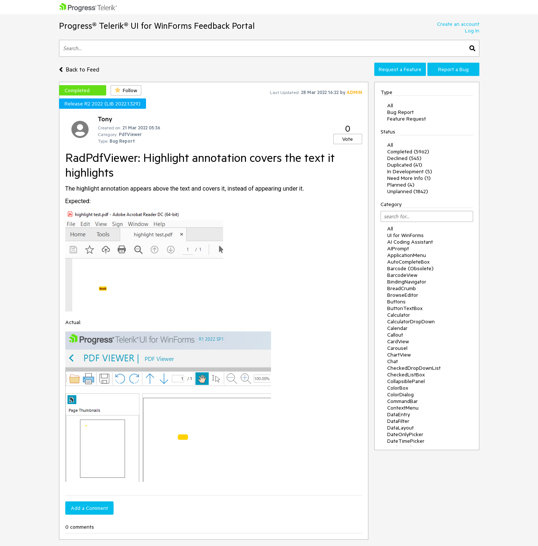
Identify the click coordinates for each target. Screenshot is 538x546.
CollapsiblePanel (406, 381)
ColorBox (397, 388)
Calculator (398, 315)
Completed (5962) (408, 151)
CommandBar (402, 401)
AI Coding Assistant (410, 242)
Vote (347, 139)
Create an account (458, 24)
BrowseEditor (402, 295)
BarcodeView (402, 275)
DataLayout (400, 427)
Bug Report (400, 112)
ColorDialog (400, 394)
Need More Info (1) (409, 178)
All (390, 105)
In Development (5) (409, 171)
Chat (392, 361)
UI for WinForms (405, 235)
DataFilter (398, 421)
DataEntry (398, 414)
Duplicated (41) (404, 164)
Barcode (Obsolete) (410, 268)
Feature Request (406, 118)
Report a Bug (453, 69)
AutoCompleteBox (408, 261)
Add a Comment (89, 508)
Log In (472, 30)
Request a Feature (400, 69)
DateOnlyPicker (405, 434)
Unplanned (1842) (407, 191)
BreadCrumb (401, 288)
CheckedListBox (406, 374)
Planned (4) (400, 184)
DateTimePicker (405, 441)
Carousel (397, 348)
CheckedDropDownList (414, 368)
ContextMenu (403, 407)
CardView (398, 341)
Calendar (397, 328)
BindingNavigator (406, 281)
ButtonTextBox (405, 308)
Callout (395, 334)
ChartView (399, 354)
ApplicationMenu (406, 255)
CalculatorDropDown (411, 321)
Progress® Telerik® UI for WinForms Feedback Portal (157, 25)
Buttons (396, 301)
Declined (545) (404, 158)
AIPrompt (398, 248)
